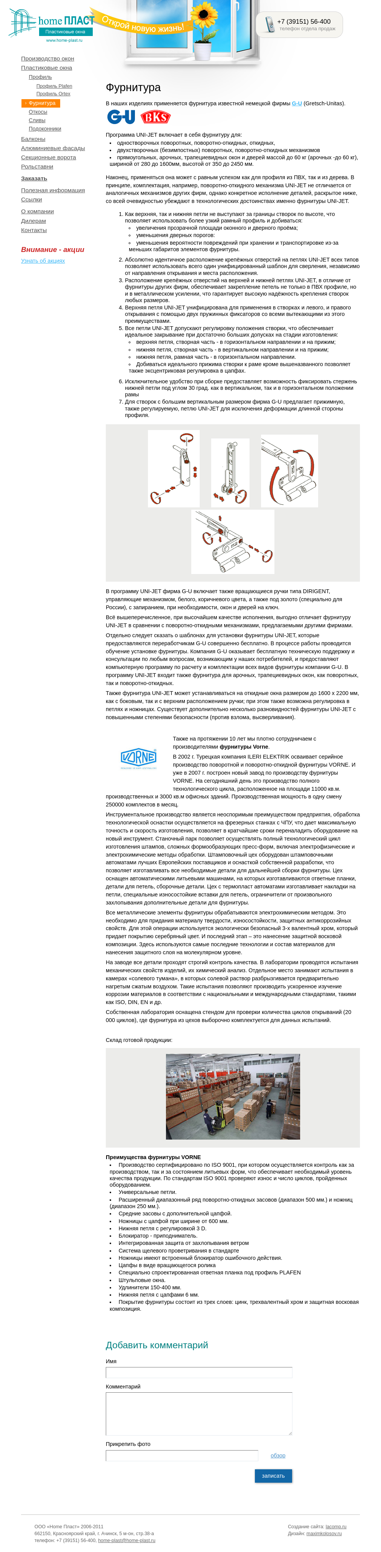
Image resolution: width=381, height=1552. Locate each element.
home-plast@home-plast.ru (126, 1540)
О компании (37, 211)
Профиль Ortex (53, 94)
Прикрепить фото (128, 1444)
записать (273, 1476)
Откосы (38, 112)
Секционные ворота (48, 157)
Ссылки (31, 199)
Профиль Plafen (54, 86)
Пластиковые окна (46, 67)
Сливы (37, 120)
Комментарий (123, 1387)
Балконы (33, 139)
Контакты (34, 230)
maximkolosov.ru (324, 1533)
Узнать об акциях (43, 261)
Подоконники (45, 129)
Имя (111, 1361)
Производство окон (47, 58)
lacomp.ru (336, 1526)
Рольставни (37, 166)
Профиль (40, 77)
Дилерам (33, 221)
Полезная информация (53, 190)
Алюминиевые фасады (53, 148)
